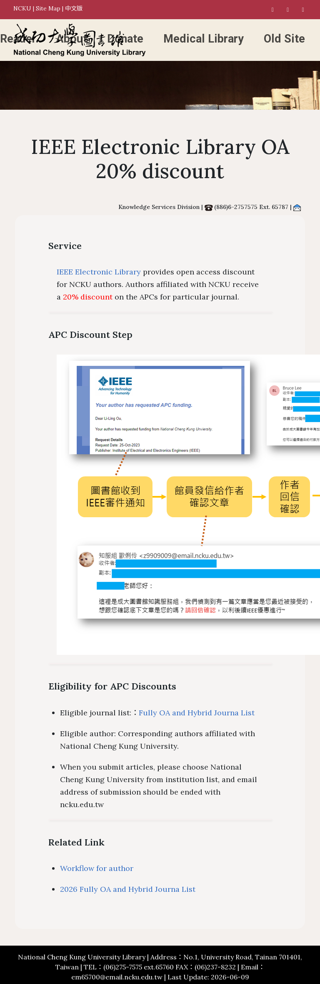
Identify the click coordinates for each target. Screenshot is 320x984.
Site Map (48, 8)
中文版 (73, 8)
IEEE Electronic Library (99, 272)
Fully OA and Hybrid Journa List (197, 712)
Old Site (284, 39)
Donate (125, 39)
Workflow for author (96, 868)
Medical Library (203, 39)
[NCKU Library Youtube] (303, 9)
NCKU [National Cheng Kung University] (22, 8)
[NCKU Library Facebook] (273, 9)
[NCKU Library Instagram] (288, 9)
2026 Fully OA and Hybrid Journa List (127, 889)
